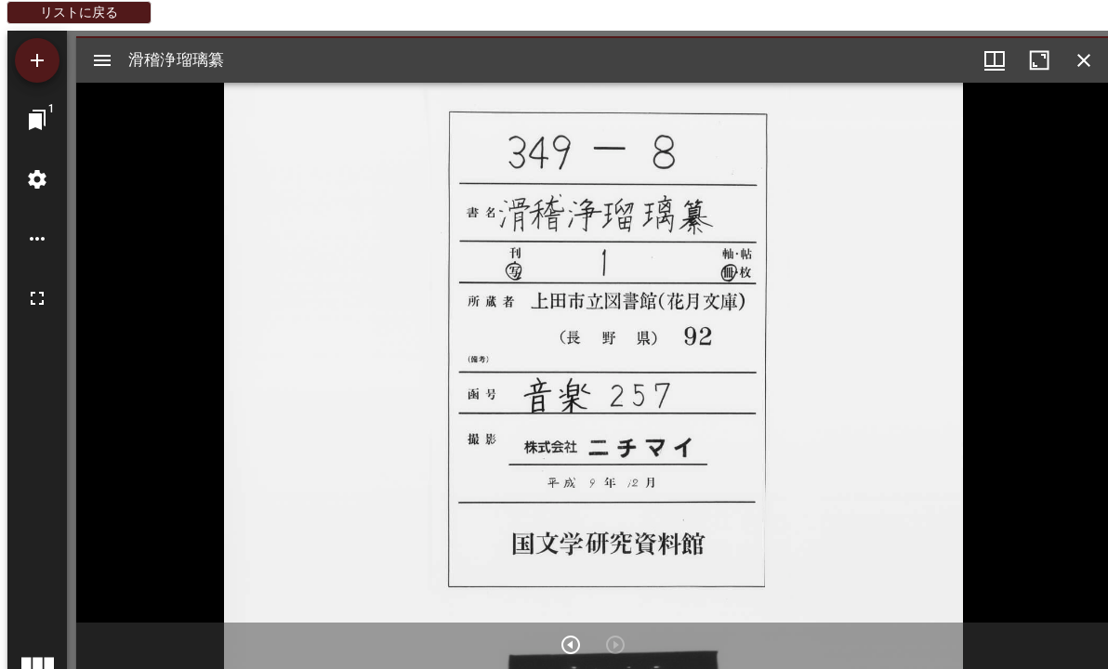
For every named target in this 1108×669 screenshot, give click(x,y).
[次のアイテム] (570, 645)
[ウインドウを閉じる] (1084, 60)
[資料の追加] (37, 60)
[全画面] (37, 298)
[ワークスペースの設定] (37, 179)
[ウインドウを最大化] (1039, 60)
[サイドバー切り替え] (102, 60)
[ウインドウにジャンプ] (37, 120)
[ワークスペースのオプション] (37, 238)
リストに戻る (79, 12)
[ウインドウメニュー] (994, 60)
